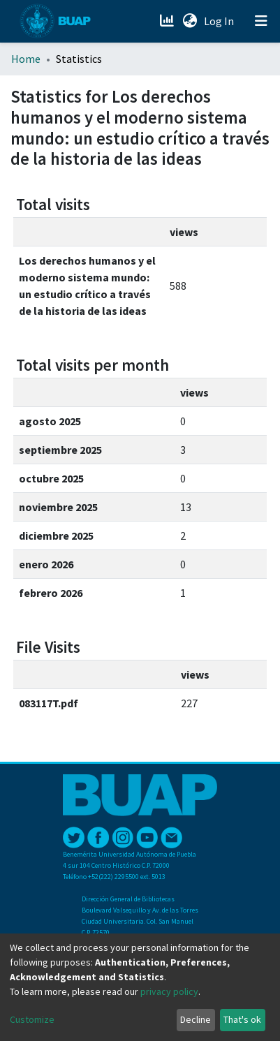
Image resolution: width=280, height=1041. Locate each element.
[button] (189, 21)
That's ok (242, 1019)
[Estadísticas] (168, 21)
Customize (32, 1019)
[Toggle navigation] (261, 21)
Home (25, 59)
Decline (195, 1019)
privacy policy (169, 991)
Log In (220, 21)
